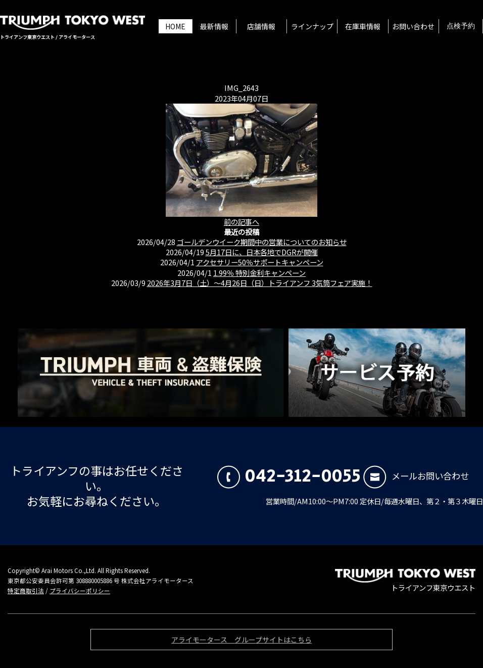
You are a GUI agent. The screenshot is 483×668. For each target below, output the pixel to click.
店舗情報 (261, 26)
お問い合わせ (413, 26)
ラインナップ (312, 26)
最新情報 (214, 26)
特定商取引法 (26, 591)
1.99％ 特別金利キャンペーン (259, 272)
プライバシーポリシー (80, 591)
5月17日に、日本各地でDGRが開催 (262, 252)
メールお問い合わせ (416, 475)
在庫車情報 (362, 26)
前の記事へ (241, 221)
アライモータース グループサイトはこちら (241, 642)
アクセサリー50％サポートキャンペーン (259, 262)
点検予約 (461, 26)
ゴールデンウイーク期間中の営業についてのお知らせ (262, 241)
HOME (175, 26)
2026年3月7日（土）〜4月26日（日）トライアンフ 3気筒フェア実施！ (259, 282)
